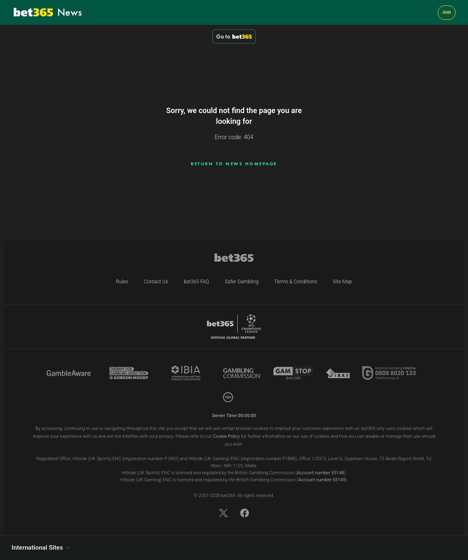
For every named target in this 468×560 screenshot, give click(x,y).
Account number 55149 (321, 480)
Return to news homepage (234, 164)
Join (446, 12)
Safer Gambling (241, 282)
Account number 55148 (320, 473)
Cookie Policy (226, 436)
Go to (234, 36)
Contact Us (156, 282)
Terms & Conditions (295, 282)
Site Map (342, 282)
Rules (122, 282)
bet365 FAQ (196, 282)
